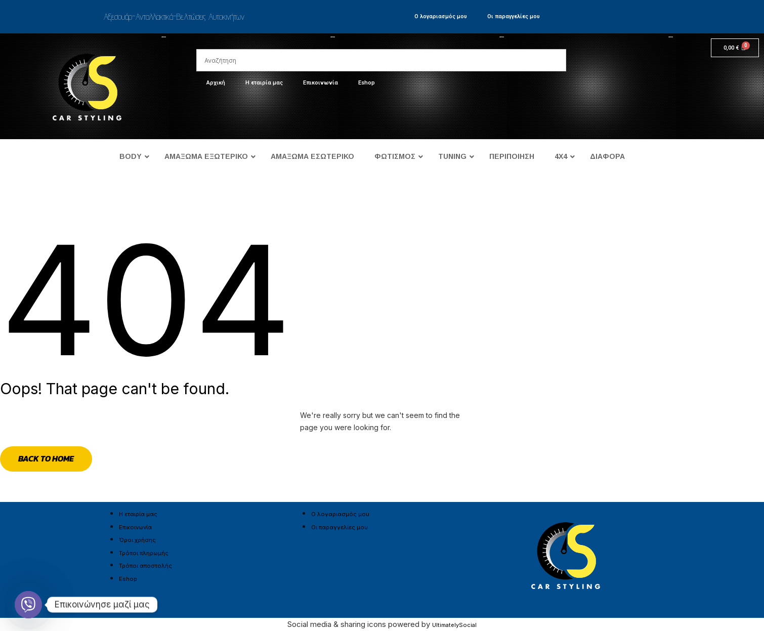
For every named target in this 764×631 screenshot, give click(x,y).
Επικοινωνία (320, 82)
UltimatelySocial (454, 624)
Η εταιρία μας (264, 82)
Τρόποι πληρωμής (143, 553)
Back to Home (46, 458)
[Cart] (735, 47)
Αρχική (215, 82)
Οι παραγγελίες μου (513, 16)
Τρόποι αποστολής (145, 565)
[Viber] (28, 604)
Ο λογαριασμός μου (440, 16)
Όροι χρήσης (137, 539)
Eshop (366, 82)
